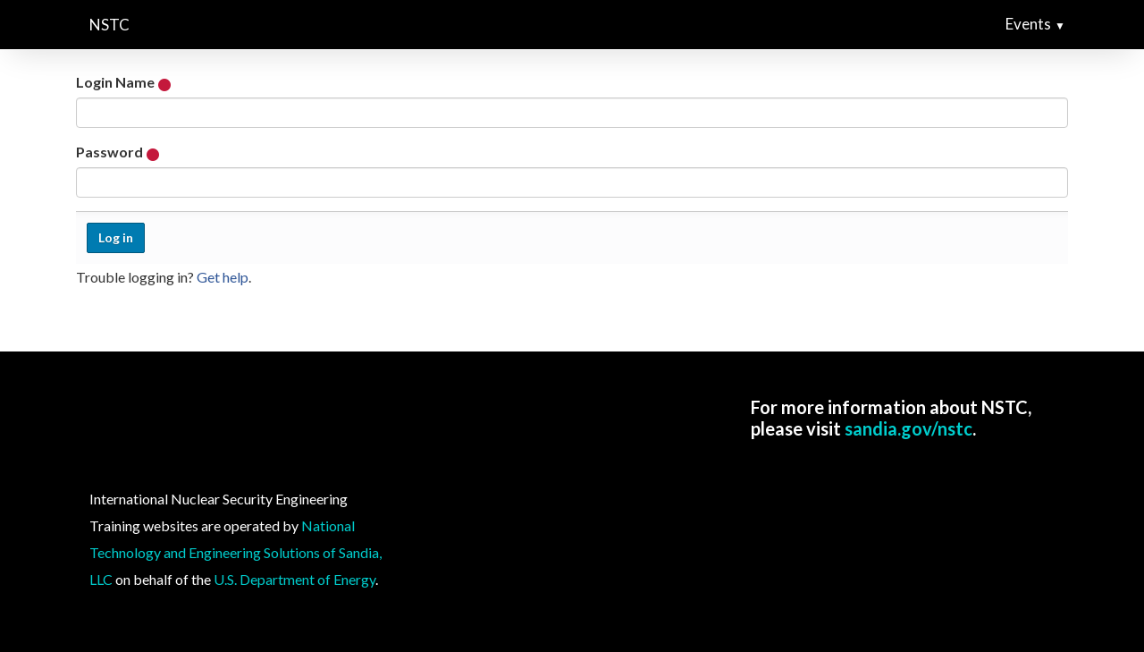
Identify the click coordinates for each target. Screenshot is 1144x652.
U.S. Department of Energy (294, 579)
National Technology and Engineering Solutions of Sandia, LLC (235, 552)
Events (1028, 23)
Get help (222, 276)
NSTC (109, 24)
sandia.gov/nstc (908, 428)
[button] (1067, 24)
